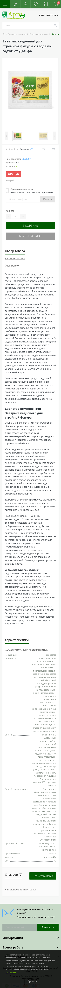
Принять (32, 981)
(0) (31, 149)
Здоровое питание (17, 34)
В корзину (31, 225)
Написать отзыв (43, 876)
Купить (47, 199)
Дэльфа (26, 158)
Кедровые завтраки (38, 34)
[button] (25, 4)
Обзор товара (15, 251)
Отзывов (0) (12, 265)
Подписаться (47, 927)
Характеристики (15, 258)
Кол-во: (10, 210)
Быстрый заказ (30, 236)
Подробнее (11, 972)
